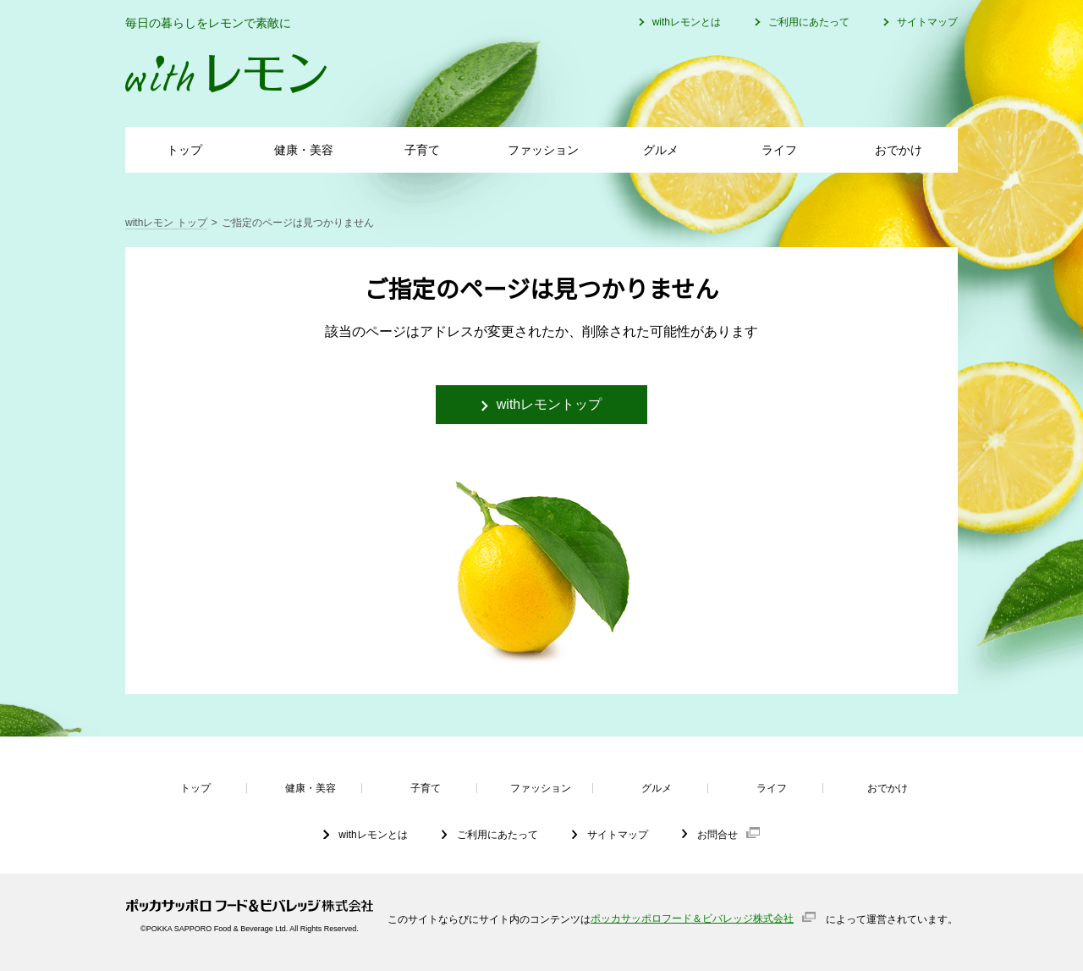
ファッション (543, 150)
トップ (184, 150)
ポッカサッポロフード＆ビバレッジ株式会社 (692, 918)
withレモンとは (686, 22)
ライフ (779, 150)
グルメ (661, 150)
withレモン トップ (166, 223)
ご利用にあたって (808, 22)
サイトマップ (927, 22)
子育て (422, 150)
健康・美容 (303, 150)
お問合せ (717, 834)
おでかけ (898, 150)
